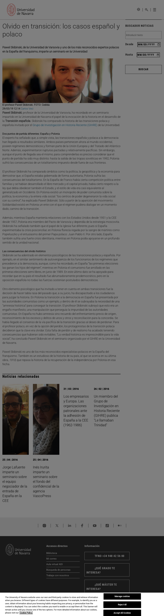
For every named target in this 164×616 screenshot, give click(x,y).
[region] (82, 604)
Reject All (122, 604)
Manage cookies (122, 596)
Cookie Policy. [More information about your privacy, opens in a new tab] (26, 613)
